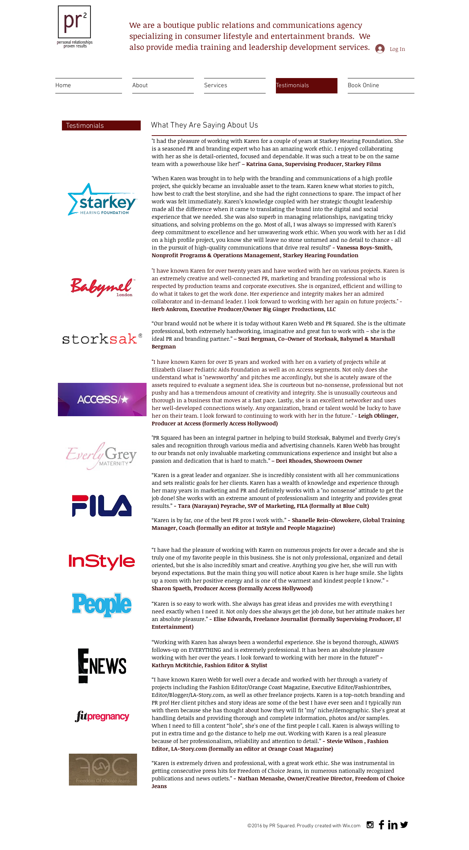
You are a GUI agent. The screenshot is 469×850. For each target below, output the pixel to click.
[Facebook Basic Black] (381, 824)
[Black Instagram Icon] (370, 824)
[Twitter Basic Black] (404, 824)
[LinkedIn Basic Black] (393, 824)
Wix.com (352, 826)
